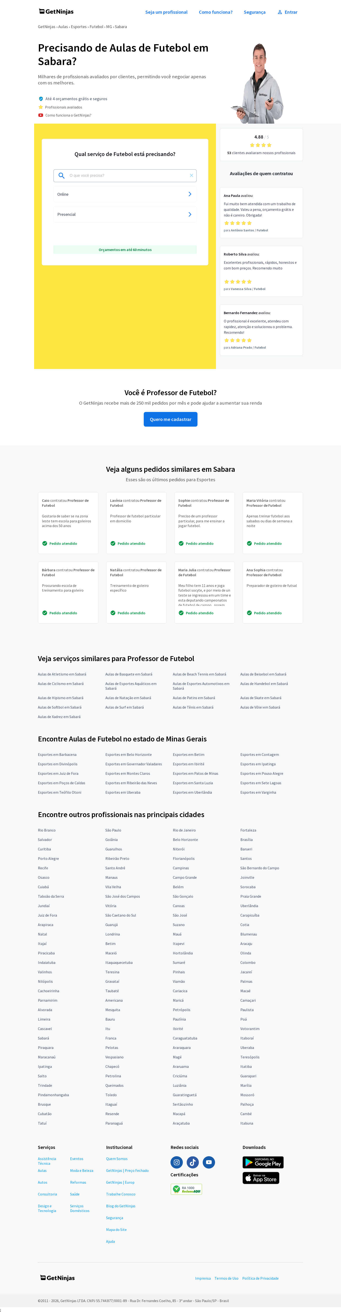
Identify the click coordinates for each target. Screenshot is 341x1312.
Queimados (114, 1085)
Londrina (112, 934)
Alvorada (45, 1009)
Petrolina (113, 1076)
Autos (42, 1182)
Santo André (115, 868)
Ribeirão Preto (117, 858)
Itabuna (246, 1123)
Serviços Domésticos (80, 1208)
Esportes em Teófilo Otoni (59, 792)
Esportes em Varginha (258, 792)
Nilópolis (45, 981)
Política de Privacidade (260, 1278)
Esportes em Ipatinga (258, 764)
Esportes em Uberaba (122, 792)
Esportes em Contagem (259, 754)
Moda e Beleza (81, 1170)
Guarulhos (113, 849)
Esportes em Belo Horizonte (128, 754)
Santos (246, 858)
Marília (245, 1085)
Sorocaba (248, 886)
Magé (177, 1057)
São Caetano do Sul (120, 915)
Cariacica (180, 990)
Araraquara (182, 1047)
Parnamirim (47, 1000)
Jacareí (246, 972)
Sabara (121, 26)
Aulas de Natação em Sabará (128, 697)
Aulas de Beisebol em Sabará (263, 674)
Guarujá (111, 924)
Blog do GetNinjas (120, 1206)
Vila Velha (113, 886)
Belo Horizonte (185, 839)
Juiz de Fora (47, 915)
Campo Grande (185, 877)
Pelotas (111, 1047)
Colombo (248, 962)
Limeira (44, 1019)
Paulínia (179, 1019)
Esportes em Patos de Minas (195, 773)
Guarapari (248, 1076)
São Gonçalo (183, 896)
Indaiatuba (46, 962)
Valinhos (45, 972)
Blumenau (248, 934)
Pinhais (179, 972)
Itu (107, 1028)
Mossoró (247, 1094)
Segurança (255, 12)
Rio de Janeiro (184, 830)
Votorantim (250, 1028)
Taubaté (112, 990)
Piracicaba (46, 953)
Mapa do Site (116, 1229)
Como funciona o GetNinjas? (68, 115)
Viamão (179, 981)
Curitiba (44, 849)
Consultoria (47, 1194)
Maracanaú (46, 1057)
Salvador (45, 839)
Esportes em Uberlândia (192, 792)
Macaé (245, 990)
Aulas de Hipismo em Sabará (60, 697)
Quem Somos (117, 1158)
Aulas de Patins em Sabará (194, 697)
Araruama (181, 1066)
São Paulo (113, 830)
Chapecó (112, 1066)
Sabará (43, 1038)
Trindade (45, 1085)
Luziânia (179, 1085)
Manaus (111, 877)
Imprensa (203, 1278)
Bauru (110, 1019)
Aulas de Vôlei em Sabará (260, 707)
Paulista (247, 1009)
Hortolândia (183, 953)
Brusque (44, 1104)
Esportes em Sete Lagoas (260, 782)
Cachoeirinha (48, 990)
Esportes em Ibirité (188, 764)
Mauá (177, 934)
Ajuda (110, 1241)
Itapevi (178, 943)
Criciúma (180, 1076)
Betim (110, 943)
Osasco (43, 877)
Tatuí (42, 1123)
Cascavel (45, 1028)
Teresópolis (250, 1057)
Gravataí (112, 981)
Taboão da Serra (51, 896)
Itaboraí (247, 1038)
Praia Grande (250, 896)
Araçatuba (181, 1123)
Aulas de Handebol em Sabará (264, 683)
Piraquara (46, 1047)
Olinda (245, 953)
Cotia (244, 924)
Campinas (181, 868)
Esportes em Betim (188, 754)
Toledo (111, 1094)
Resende (112, 1113)
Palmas (246, 981)
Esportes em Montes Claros (127, 773)
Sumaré (179, 962)
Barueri (246, 849)
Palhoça (247, 1104)
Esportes (79, 26)
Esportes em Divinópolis (57, 764)
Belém (178, 886)
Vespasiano (114, 1057)
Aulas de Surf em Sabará (124, 707)
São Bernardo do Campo (259, 868)
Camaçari (248, 1000)
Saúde (75, 1194)
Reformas (78, 1182)
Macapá (179, 1113)
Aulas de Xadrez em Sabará (59, 716)
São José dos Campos (122, 896)
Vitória (110, 905)
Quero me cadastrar (170, 419)
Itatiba (246, 1066)
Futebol (96, 26)
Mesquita (112, 1009)
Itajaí (42, 943)
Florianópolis (184, 858)
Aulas (63, 26)
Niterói (178, 849)
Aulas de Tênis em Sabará (193, 707)
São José (180, 915)
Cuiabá (43, 886)
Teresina (112, 972)
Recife (43, 868)
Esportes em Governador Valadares (133, 764)
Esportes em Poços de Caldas (61, 782)
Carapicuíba (249, 915)
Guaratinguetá (185, 1094)
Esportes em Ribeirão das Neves (131, 782)
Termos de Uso (226, 1278)
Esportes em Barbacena (57, 754)
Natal (42, 934)
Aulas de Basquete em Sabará (128, 674)
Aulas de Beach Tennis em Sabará (199, 674)
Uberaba (247, 1047)
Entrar (287, 12)
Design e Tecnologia (47, 1208)
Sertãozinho (183, 1104)
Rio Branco (47, 830)
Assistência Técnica (47, 1161)
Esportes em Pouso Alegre (261, 773)
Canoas (179, 905)
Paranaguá (114, 1123)
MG (109, 26)
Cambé (246, 1113)
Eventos (76, 1158)
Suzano (179, 924)
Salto (42, 1076)
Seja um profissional (166, 12)
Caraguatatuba (185, 1038)
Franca (110, 1038)
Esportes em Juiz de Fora (58, 773)
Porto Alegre (48, 858)
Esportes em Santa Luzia (193, 782)
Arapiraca (45, 924)
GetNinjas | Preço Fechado (127, 1170)
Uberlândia (249, 905)
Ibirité (178, 1028)
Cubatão (45, 1113)
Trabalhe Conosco (120, 1194)
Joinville (247, 877)
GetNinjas (46, 26)
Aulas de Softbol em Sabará (59, 707)
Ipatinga (45, 1066)
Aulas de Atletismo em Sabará (62, 674)
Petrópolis (181, 1009)
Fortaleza (248, 830)
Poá (243, 1019)
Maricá (178, 1000)
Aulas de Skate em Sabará (260, 697)
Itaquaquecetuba (119, 962)
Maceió (111, 953)
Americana (114, 1000)
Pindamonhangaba (53, 1094)
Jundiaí (43, 905)
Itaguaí (111, 1104)
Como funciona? (216, 12)
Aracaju (246, 943)
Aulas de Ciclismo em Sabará (61, 683)
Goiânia (111, 839)
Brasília (246, 839)
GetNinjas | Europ (120, 1182)
